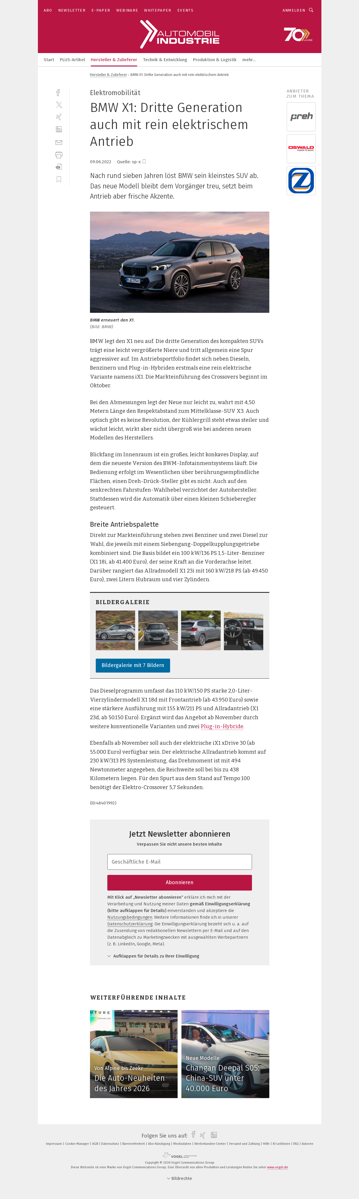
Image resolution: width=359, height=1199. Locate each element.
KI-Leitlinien (282, 1144)
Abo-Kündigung (159, 1144)
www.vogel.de (277, 1167)
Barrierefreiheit (134, 1144)
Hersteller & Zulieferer (114, 59)
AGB (95, 1144)
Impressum (54, 1144)
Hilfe (266, 1144)
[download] (58, 166)
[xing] (58, 117)
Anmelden (294, 10)
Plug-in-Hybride (222, 726)
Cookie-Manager (77, 1144)
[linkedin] (58, 129)
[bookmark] (144, 161)
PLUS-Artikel (72, 59)
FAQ (296, 1144)
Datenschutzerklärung (129, 923)
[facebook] (58, 92)
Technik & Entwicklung (165, 59)
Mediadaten (182, 1144)
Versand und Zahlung (245, 1144)
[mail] (58, 142)
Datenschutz (110, 1144)
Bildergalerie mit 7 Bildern (133, 665)
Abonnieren (180, 882)
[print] (58, 154)
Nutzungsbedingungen (129, 917)
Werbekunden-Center (210, 1144)
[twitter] (58, 104)
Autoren (307, 1144)
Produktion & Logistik (215, 59)
